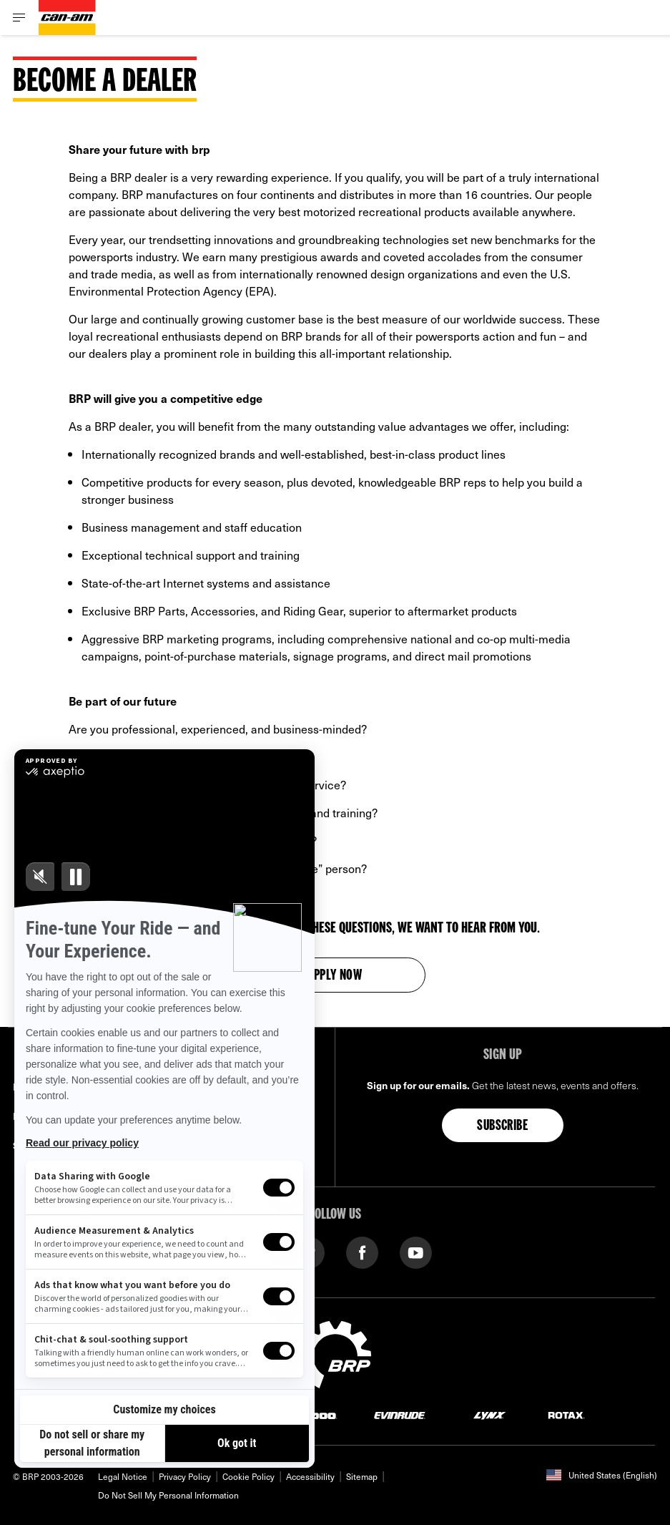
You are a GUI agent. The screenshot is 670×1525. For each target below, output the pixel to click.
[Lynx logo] (490, 1414)
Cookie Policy (248, 1476)
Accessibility (310, 1476)
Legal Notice (122, 1476)
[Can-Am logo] (67, 17)
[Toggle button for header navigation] (19, 17)
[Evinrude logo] (399, 1414)
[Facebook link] (362, 1251)
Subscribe (502, 1126)
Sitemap (362, 1476)
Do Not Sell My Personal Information (168, 1495)
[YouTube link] (416, 1251)
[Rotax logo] (566, 1414)
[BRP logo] (335, 1352)
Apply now (335, 976)
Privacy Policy (185, 1476)
